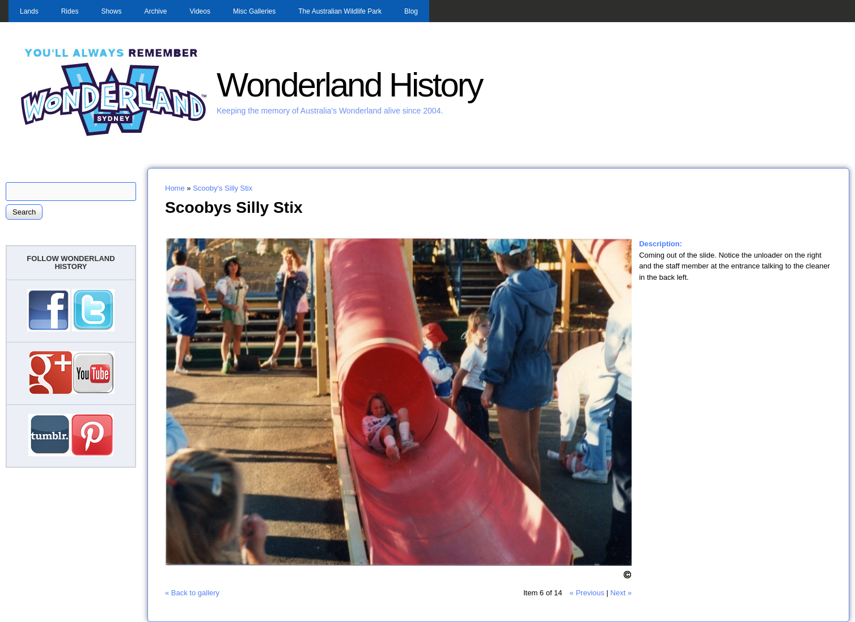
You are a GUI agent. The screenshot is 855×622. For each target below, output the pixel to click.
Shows (111, 11)
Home (175, 188)
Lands (29, 11)
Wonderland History (349, 85)
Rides (70, 11)
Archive (155, 11)
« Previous (587, 593)
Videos (199, 11)
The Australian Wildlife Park (340, 11)
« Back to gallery (192, 593)
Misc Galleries (254, 11)
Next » (621, 593)
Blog (411, 11)
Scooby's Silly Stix (222, 188)
